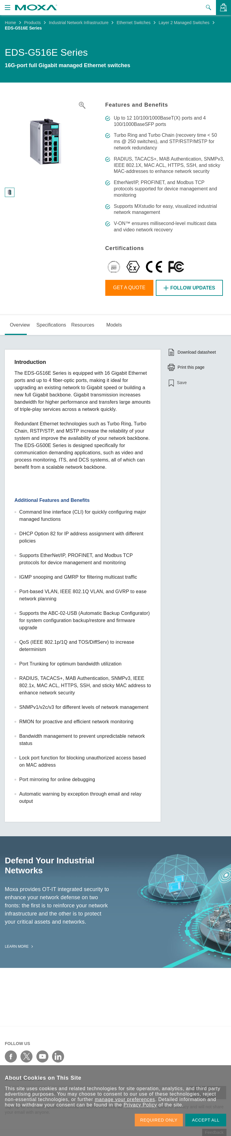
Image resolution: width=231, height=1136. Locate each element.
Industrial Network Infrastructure (78, 22)
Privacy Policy (140, 1104)
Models (114, 324)
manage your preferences (125, 1099)
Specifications (51, 324)
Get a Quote (129, 287)
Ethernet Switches (134, 22)
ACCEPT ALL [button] (206, 1120)
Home (10, 22)
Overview (20, 324)
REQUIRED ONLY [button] (158, 1120)
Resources (82, 324)
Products (32, 22)
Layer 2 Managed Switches (184, 22)
